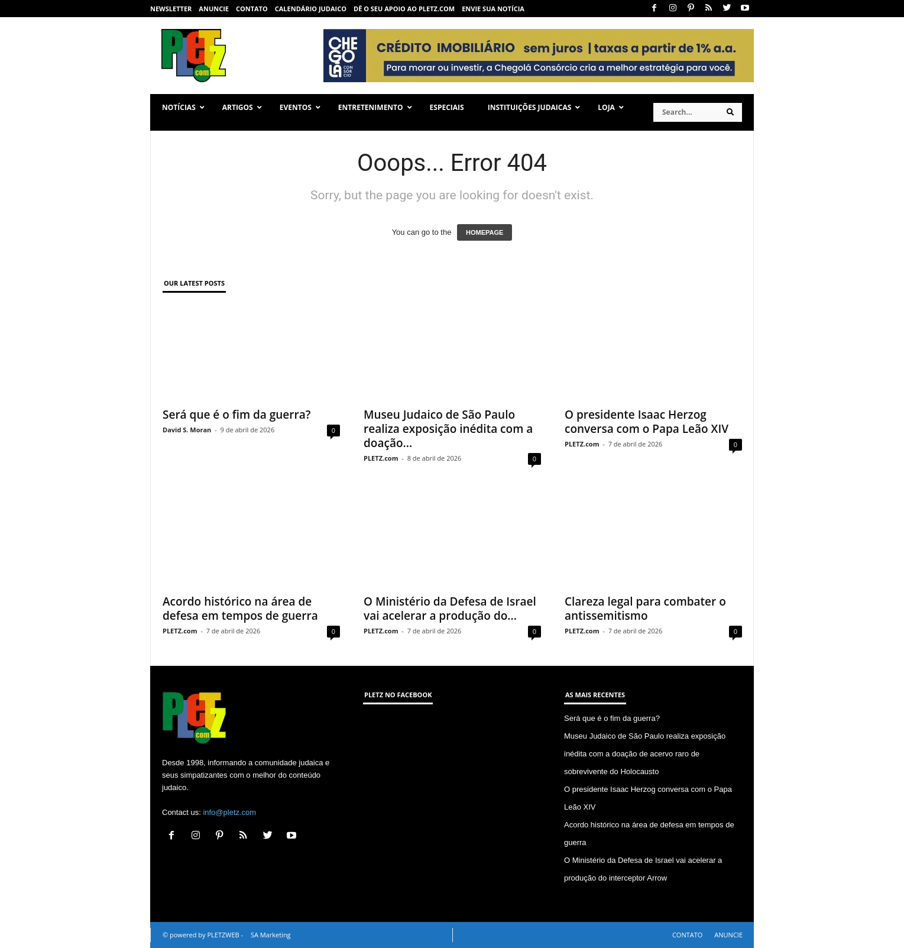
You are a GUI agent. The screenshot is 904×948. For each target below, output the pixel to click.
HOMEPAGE (484, 232)
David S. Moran (187, 429)
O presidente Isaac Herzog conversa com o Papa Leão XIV (646, 421)
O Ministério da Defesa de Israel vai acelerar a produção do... (450, 608)
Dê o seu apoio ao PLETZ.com (404, 8)
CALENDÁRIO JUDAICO (310, 8)
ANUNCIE (214, 8)
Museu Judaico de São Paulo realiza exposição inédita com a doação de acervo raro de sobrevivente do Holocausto (644, 754)
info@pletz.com (229, 812)
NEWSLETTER (171, 8)
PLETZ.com (381, 458)
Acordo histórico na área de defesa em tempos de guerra (240, 608)
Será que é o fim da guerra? (236, 414)
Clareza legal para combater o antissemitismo (645, 608)
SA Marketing (271, 934)
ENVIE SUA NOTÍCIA (493, 8)
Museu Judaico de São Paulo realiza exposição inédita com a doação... (448, 429)
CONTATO (252, 8)
